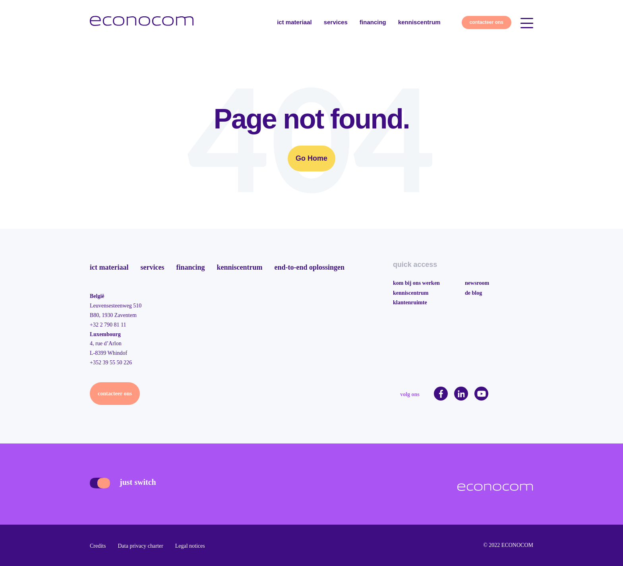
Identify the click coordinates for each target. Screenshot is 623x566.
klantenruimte (410, 302)
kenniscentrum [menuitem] (239, 267)
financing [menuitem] (190, 267)
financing (373, 22)
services (336, 22)
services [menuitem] (152, 267)
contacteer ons (486, 22)
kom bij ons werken (416, 283)
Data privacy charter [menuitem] (140, 546)
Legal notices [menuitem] (190, 546)
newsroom (477, 283)
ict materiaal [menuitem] (109, 267)
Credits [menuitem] (98, 546)
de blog (473, 293)
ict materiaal (294, 22)
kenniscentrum (419, 22)
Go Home (311, 158)
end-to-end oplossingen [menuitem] (309, 267)
